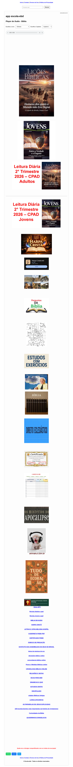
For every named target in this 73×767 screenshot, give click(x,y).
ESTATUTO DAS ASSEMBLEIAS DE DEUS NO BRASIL (36, 647)
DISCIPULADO (36, 691)
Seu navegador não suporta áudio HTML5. (25, 33)
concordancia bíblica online (36, 660)
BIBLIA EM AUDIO (36, 620)
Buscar (47, 7)
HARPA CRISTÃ (36, 625)
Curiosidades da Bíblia (36, 713)
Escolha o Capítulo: (36, 26)
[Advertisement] (36, 48)
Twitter (19, 753)
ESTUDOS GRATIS (36, 686)
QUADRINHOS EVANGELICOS (36, 717)
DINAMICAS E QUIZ (36, 682)
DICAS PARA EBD (36, 678)
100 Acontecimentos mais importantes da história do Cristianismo (36, 709)
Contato (26, 2)
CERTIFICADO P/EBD (36, 638)
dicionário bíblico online (36, 656)
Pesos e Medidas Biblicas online (36, 664)
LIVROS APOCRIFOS (36, 700)
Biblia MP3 (37, 607)
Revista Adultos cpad (36, 611)
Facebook (14, 753)
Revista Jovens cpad (36, 616)
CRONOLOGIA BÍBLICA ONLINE (36, 669)
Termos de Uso (34, 2)
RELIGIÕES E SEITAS (36, 673)
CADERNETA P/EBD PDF (36, 633)
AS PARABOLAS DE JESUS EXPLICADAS (36, 704)
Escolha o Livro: (10, 26)
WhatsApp (8, 753)
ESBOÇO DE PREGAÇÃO (36, 642)
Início (21, 2)
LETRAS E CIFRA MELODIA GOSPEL (36, 629)
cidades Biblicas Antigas (36, 695)
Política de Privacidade (46, 2)
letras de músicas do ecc (36, 651)
